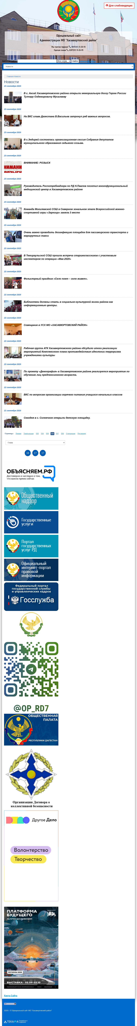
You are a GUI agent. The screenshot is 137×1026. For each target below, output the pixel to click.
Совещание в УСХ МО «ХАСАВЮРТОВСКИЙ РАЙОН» (55, 325)
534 (42, 434)
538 (62, 434)
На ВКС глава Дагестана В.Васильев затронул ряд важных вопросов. (67, 116)
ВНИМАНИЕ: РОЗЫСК (37, 162)
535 (47, 434)
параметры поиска (87, 61)
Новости (17, 76)
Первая (18, 434)
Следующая (70, 434)
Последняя (82, 434)
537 (57, 434)
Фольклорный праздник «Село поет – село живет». (56, 278)
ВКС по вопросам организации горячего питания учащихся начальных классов (73, 394)
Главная (10, 76)
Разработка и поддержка (23, 1021)
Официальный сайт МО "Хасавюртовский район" (32, 1010)
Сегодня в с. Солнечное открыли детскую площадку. (57, 417)
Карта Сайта (10, 995)
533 (37, 434)
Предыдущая (29, 434)
